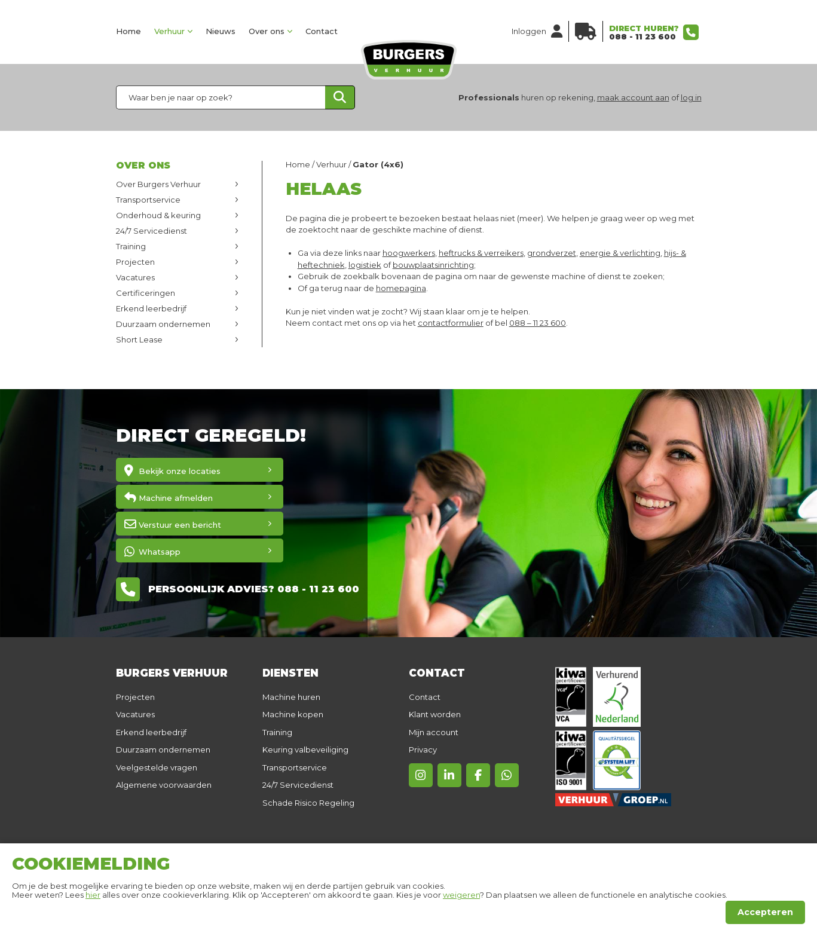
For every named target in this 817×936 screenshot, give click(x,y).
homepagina (401, 288)
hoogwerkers (409, 253)
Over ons (266, 31)
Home (128, 31)
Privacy (423, 749)
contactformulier (451, 323)
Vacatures (135, 277)
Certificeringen (145, 293)
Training (131, 246)
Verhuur (169, 31)
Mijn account (433, 732)
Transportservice (148, 199)
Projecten (135, 262)
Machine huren (291, 697)
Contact (321, 31)
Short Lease (139, 339)
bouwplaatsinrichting (433, 265)
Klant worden (435, 714)
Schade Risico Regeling (308, 802)
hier (92, 895)
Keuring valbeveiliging (305, 749)
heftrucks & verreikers (481, 253)
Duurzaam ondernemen (163, 324)
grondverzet (551, 253)
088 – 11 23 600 (537, 323)
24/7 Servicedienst (151, 230)
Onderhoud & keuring (158, 215)
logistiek (364, 265)
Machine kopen (292, 714)
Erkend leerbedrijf (151, 308)
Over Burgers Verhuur (158, 184)
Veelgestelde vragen (156, 767)
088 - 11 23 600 (642, 36)
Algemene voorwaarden (164, 785)
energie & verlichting (620, 253)
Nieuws (220, 31)
